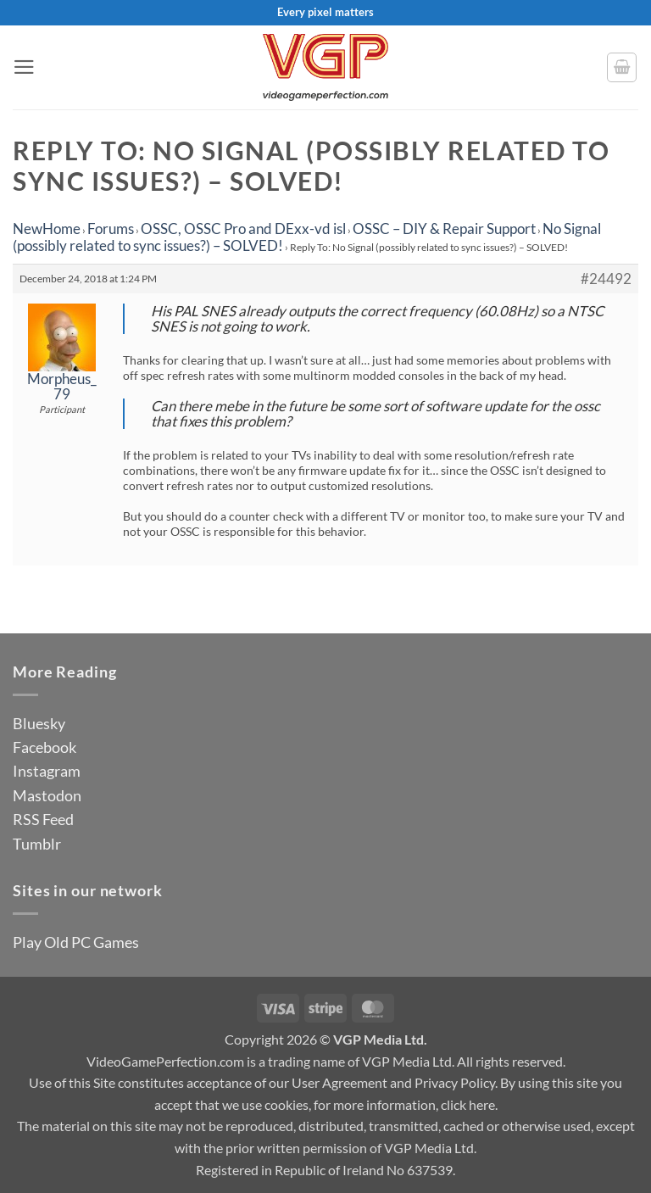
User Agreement (339, 1082)
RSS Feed (43, 819)
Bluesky (39, 723)
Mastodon (47, 795)
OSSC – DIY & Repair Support (444, 228)
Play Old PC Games (76, 942)
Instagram (47, 770)
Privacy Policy (455, 1082)
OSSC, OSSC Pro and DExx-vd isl (243, 228)
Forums (110, 228)
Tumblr (37, 843)
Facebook (44, 747)
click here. (469, 1104)
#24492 (606, 279)
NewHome (47, 228)
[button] (24, 67)
